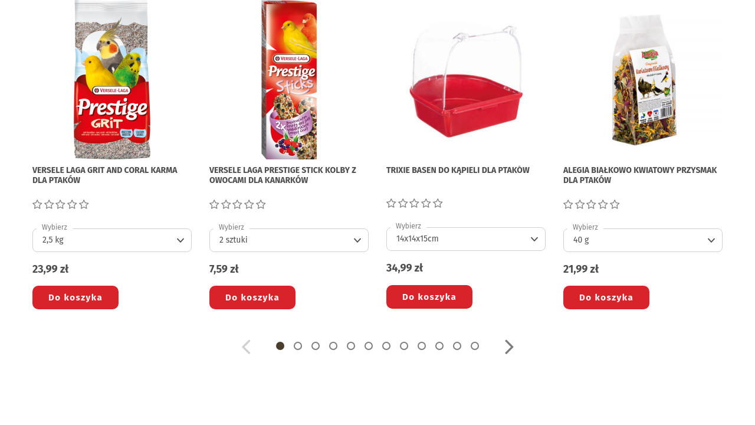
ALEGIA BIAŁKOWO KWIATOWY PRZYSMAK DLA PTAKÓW (640, 175)
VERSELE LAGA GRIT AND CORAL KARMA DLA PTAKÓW (105, 175)
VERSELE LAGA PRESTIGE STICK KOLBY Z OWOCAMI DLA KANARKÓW (282, 175)
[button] (280, 346)
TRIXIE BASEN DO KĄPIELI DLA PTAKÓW (458, 170)
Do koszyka (75, 297)
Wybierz (54, 227)
